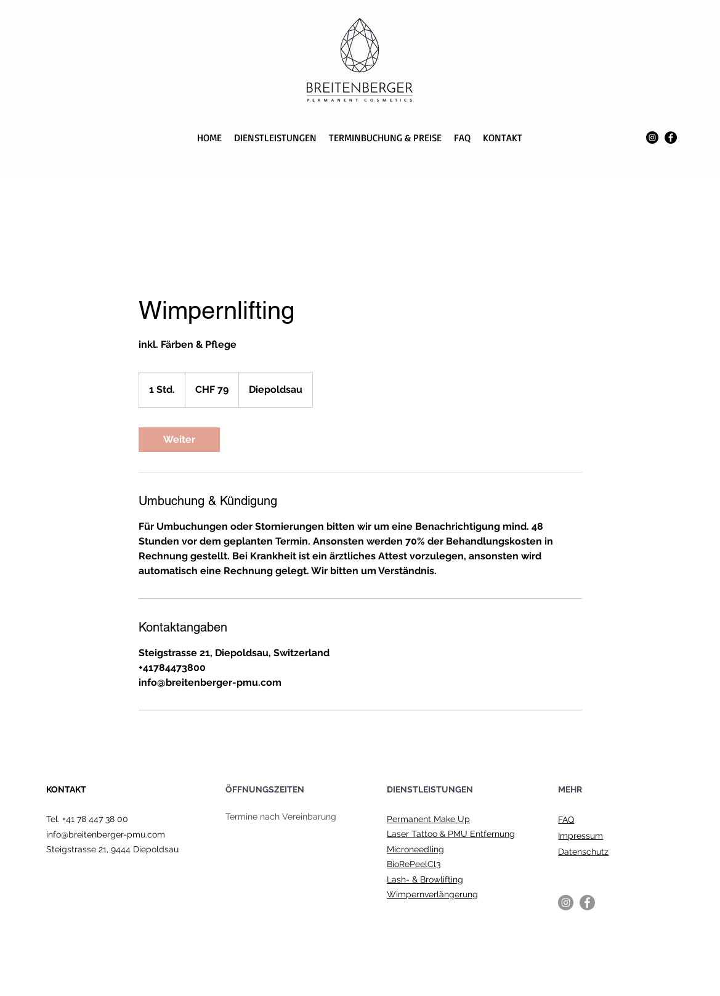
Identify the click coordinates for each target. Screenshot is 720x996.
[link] (179, 439)
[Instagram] (652, 137)
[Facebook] (671, 137)
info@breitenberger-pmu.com (105, 834)
